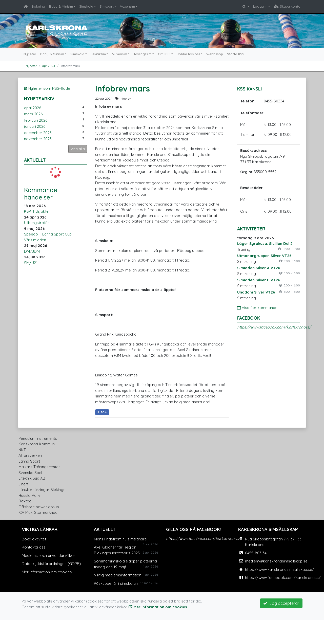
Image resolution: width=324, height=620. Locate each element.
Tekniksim (98, 54)
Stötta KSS (235, 54)
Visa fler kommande (257, 307)
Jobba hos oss (188, 54)
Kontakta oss (34, 547)
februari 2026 (35, 120)
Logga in (260, 6)
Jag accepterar (281, 603)
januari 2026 (34, 126)
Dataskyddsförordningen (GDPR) (51, 563)
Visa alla (78, 149)
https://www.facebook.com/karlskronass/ (274, 327)
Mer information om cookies (47, 572)
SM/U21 (30, 262)
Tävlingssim (142, 54)
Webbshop (214, 54)
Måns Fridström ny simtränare (120, 539)
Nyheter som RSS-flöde (47, 88)
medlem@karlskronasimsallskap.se (276, 561)
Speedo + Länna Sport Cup (48, 234)
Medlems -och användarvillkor (48, 555)
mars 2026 (33, 114)
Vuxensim (127, 6)
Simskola (86, 6)
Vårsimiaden (35, 240)
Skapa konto (287, 6)
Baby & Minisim (61, 6)
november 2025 (38, 138)
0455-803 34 (256, 553)
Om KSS (164, 54)
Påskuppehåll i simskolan (116, 583)
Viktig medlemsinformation (117, 575)
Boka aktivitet (34, 539)
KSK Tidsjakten (37, 211)
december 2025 (38, 132)
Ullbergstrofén (37, 222)
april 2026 (32, 107)
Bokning (38, 6)
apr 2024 (48, 66)
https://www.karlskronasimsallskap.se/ (279, 569)
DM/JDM (32, 251)
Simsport (107, 6)
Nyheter (30, 54)
